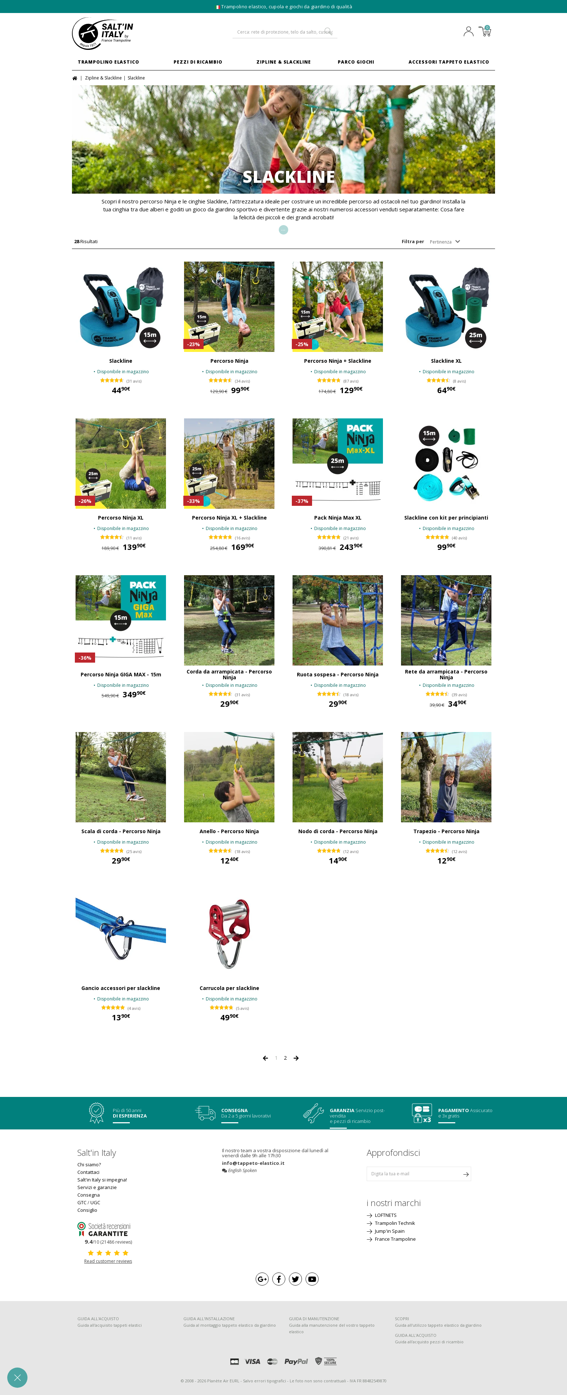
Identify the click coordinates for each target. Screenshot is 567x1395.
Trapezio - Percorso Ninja (446, 831)
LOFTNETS (385, 1215)
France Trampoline (395, 1239)
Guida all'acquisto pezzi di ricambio (429, 1341)
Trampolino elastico (108, 62)
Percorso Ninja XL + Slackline (229, 518)
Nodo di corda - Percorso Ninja (338, 831)
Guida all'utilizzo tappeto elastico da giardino (438, 1325)
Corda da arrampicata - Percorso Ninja (229, 674)
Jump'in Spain (389, 1231)
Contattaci (88, 1172)
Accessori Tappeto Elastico (449, 62)
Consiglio (87, 1210)
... (283, 228)
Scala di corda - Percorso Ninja (121, 831)
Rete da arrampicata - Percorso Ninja (446, 674)
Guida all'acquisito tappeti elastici (109, 1325)
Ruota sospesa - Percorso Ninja (338, 674)
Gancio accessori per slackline (120, 988)
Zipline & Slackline (283, 62)
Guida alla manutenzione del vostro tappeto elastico (332, 1328)
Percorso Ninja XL (121, 518)
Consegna (88, 1195)
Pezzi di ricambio (198, 62)
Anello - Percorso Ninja (229, 831)
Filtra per (413, 241)
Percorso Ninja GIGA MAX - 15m (121, 674)
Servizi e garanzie (97, 1187)
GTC (81, 1202)
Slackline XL (446, 361)
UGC (95, 1202)
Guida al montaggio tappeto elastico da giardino (229, 1325)
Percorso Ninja (229, 361)
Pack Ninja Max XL (338, 518)
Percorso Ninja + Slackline (337, 361)
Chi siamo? (89, 1164)
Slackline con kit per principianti (446, 518)
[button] (17, 1378)
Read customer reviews (108, 1261)
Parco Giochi (356, 62)
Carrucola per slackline (229, 988)
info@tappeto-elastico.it (253, 1163)
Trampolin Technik (394, 1223)
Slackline (120, 361)
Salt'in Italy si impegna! (102, 1179)
